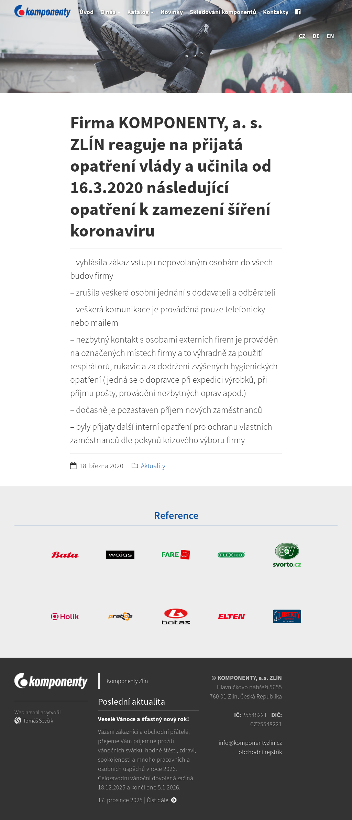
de (316, 36)
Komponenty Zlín (127, 681)
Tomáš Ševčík (38, 720)
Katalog (140, 12)
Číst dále (161, 800)
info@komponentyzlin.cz (250, 743)
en (330, 36)
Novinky (172, 12)
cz (302, 36)
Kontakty (275, 12)
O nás (110, 12)
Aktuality (153, 465)
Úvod (86, 12)
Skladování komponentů (223, 12)
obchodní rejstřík (260, 752)
